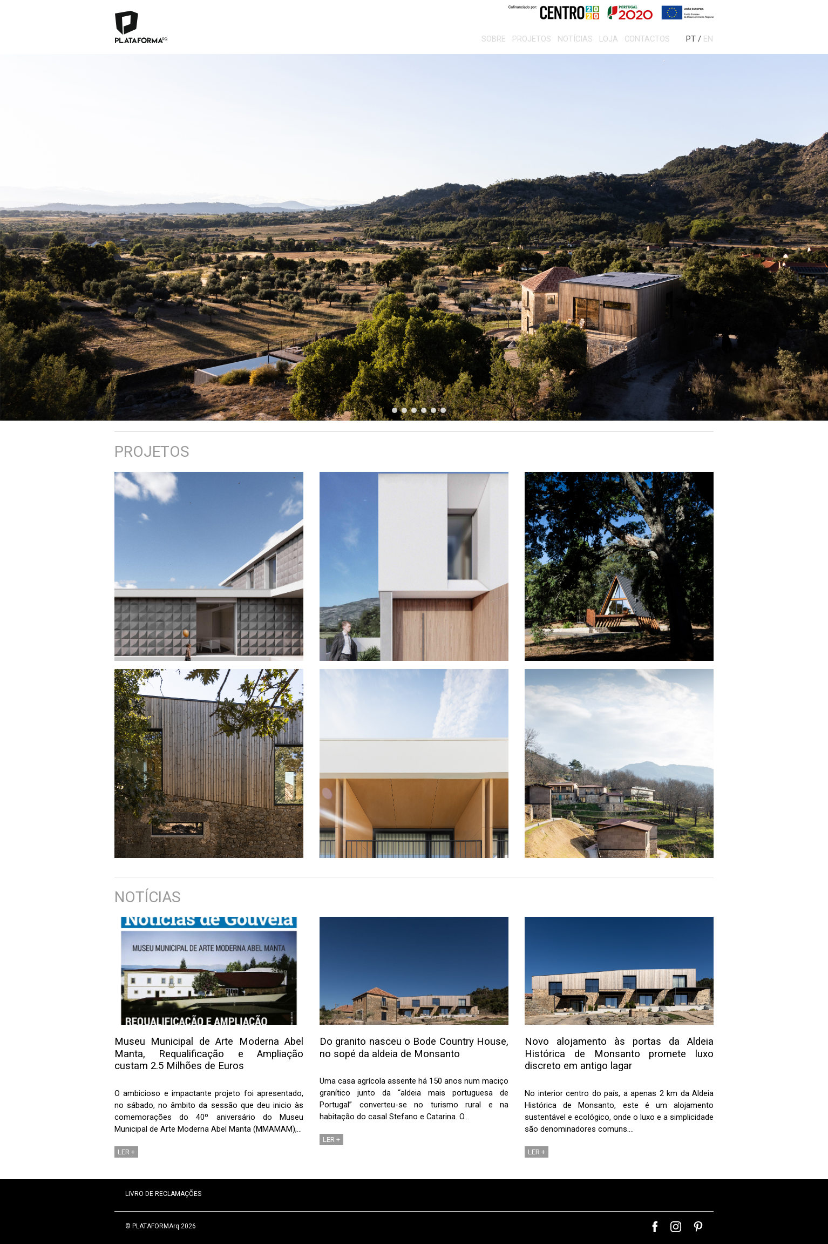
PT (691, 39)
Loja (605, 39)
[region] (414, 237)
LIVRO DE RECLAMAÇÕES (163, 1194)
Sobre (490, 39)
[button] (414, 237)
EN (708, 39)
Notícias (572, 39)
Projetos (528, 39)
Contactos (644, 39)
